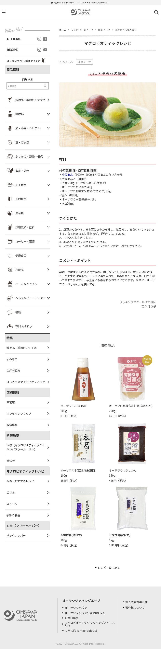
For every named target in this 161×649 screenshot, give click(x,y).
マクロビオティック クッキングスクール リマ (90, 624)
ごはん (11, 492)
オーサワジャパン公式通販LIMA (84, 612)
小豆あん (67, 174)
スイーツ (12, 504)
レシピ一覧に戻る (109, 568)
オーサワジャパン (76, 607)
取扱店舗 (12, 425)
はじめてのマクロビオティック (26, 382)
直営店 (11, 402)
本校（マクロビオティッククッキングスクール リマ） (26, 447)
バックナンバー (16, 535)
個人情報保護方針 (136, 602)
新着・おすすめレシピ (20, 481)
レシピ (74, 29)
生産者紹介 (13, 370)
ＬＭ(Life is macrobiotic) (81, 630)
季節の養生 (13, 515)
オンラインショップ (19, 414)
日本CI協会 (71, 618)
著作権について (135, 607)
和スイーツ (104, 29)
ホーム (62, 29)
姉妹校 (11, 461)
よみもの (12, 359)
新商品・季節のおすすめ (22, 348)
